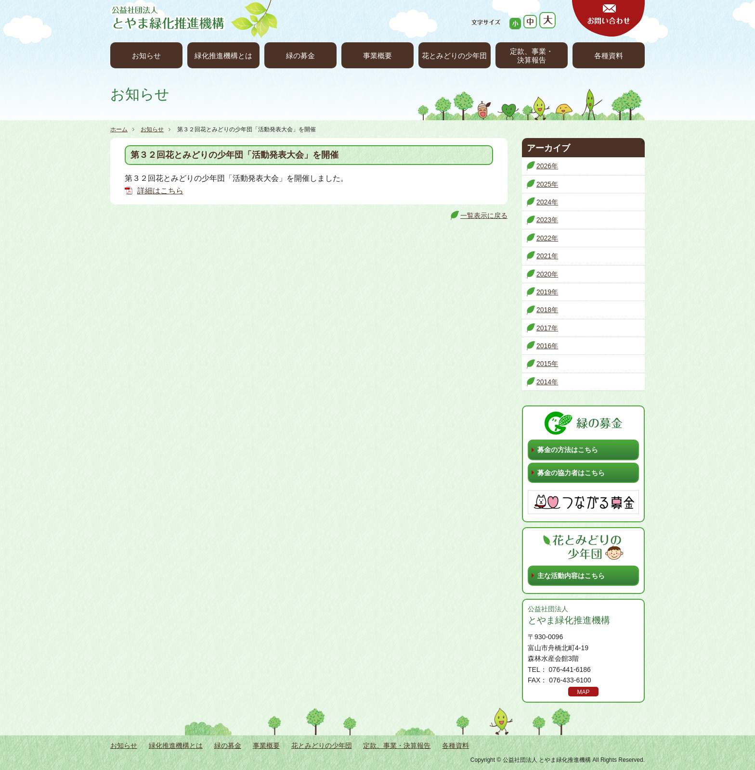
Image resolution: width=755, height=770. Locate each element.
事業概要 (377, 55)
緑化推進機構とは (223, 55)
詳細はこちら (160, 191)
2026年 (547, 166)
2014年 (547, 382)
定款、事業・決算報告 (531, 55)
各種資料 (608, 55)
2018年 (547, 310)
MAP (583, 692)
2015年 (547, 363)
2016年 (547, 346)
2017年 (547, 328)
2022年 (547, 238)
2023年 (547, 220)
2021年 (547, 256)
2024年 (547, 202)
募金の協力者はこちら (571, 473)
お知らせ (146, 55)
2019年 (547, 292)
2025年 (547, 184)
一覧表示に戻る (484, 215)
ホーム (119, 129)
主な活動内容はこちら (571, 576)
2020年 (547, 274)
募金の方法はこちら (567, 450)
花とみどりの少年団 (454, 55)
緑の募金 (300, 55)
